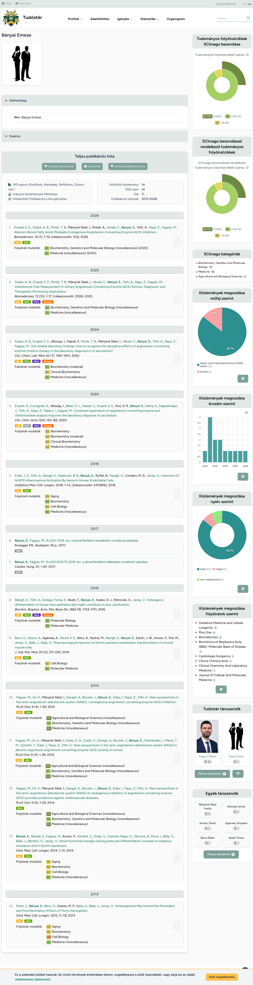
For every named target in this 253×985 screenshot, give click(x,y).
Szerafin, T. (28, 745)
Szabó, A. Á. (41, 227)
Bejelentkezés (226, 4)
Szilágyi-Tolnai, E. (54, 600)
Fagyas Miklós (207, 756)
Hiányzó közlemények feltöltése (33, 194)
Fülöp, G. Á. (74, 740)
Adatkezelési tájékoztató (32, 979)
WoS (36, 301)
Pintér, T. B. (58, 227)
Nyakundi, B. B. (68, 475)
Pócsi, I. (156, 836)
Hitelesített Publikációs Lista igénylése (37, 199)
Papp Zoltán (236, 756)
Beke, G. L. (73, 406)
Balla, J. (34, 643)
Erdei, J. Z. (22, 475)
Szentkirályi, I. (153, 740)
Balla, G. (46, 643)
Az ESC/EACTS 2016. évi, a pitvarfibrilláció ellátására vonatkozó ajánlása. (97, 562)
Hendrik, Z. (84, 836)
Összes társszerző (212, 773)
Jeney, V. (153, 475)
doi (17, 242)
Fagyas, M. (169, 227)
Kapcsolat (23, 3)
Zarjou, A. (34, 638)
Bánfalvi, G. (35, 841)
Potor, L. (22, 906)
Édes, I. (118, 697)
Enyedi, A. (22, 406)
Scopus (48, 301)
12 (211, 267)
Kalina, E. (151, 406)
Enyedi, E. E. (22, 227)
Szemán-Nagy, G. (120, 836)
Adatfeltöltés (99, 19)
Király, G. (100, 836)
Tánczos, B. (141, 836)
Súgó (6, 3)
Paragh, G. (117, 475)
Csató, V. (89, 740)
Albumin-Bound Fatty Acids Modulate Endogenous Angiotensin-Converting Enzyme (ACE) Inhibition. (85, 232)
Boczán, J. (89, 697)
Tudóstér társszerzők (59, 166)
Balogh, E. (50, 475)
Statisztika (149, 19)
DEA (26, 242)
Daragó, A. (73, 697)
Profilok (75, 19)
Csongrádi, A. (39, 406)
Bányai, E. (128, 227)
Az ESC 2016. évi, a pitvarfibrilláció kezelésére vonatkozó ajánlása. (92, 540)
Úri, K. (36, 697)
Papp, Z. (154, 227)
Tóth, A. (128, 282)
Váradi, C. (113, 227)
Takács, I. (50, 411)
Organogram (176, 19)
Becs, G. (20, 638)
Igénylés (125, 19)
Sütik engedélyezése (222, 977)
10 (213, 271)
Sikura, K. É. (68, 638)
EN (244, 4)
